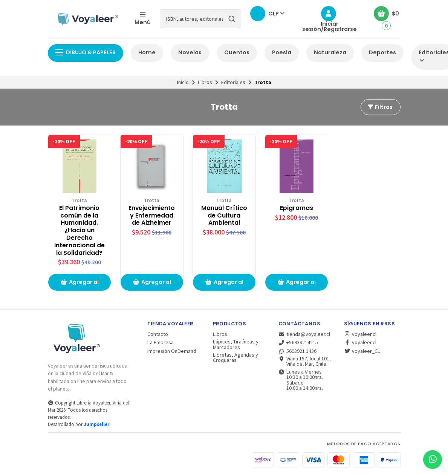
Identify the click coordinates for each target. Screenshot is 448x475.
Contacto (157, 334)
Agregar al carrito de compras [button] (79, 284)
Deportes (382, 52)
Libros (205, 82)
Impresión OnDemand (171, 351)
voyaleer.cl (360, 334)
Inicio (183, 82)
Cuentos (236, 52)
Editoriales (233, 82)
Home (147, 52)
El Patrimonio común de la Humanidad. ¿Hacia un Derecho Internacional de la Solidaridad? (79, 230)
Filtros (380, 107)
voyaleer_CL (362, 351)
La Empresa (160, 342)
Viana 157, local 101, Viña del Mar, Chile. (304, 361)
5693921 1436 (297, 351)
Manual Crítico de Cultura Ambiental (224, 215)
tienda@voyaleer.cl (304, 334)
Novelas (190, 52)
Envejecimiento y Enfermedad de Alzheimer (151, 215)
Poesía (281, 52)
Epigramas (296, 208)
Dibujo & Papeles (85, 52)
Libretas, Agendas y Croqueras (235, 357)
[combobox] (200, 18)
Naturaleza (330, 52)
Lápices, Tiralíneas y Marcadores (235, 344)
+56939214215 (298, 342)
